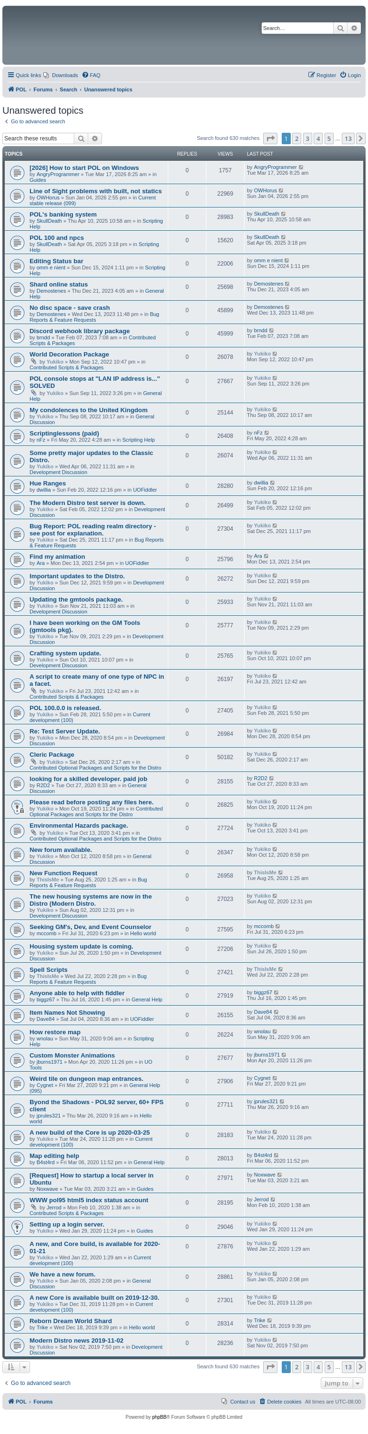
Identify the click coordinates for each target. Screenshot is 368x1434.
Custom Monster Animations (72, 1055)
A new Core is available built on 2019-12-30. (94, 1297)
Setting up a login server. (67, 1224)
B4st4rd (46, 1162)
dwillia (44, 490)
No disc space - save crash (70, 307)
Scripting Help (138, 440)
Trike (42, 1327)
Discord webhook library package (80, 331)
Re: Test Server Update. (65, 731)
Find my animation (57, 556)
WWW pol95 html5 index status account (89, 1200)
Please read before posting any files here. (91, 802)
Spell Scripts (49, 969)
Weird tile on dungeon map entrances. (86, 1078)
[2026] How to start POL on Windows (84, 167)
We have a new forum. (62, 1274)
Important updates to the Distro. (77, 576)
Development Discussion (58, 472)
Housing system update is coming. (81, 946)
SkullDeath (49, 221)
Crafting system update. (65, 653)
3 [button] (307, 138)
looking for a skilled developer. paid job (88, 778)
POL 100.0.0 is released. (65, 708)
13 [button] (348, 138)
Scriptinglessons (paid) (64, 433)
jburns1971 (49, 1062)
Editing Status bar (56, 261)
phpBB (159, 1417)
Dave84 (46, 1019)
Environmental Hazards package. (79, 825)
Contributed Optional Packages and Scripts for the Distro (95, 768)
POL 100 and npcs (57, 237)
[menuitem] (60, 75)
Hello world (143, 933)
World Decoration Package (69, 354)
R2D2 (43, 785)
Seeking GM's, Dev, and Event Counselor (91, 926)
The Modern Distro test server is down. (87, 502)
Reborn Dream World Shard (71, 1321)
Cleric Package (52, 754)
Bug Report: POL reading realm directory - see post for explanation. (93, 530)
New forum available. (61, 849)
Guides (38, 180)
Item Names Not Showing (67, 1012)
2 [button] (296, 138)
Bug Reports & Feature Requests (94, 317)
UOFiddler (145, 490)
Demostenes (51, 291)
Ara (41, 563)
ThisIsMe (48, 879)
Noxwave (47, 1189)
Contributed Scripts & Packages (66, 367)
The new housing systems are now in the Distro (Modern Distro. (91, 900)
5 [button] (329, 138)
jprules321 (49, 1115)
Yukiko (55, 362)
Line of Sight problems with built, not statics (96, 191)
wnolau (45, 1038)
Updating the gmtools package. (76, 599)
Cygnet (45, 1085)
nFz (41, 440)
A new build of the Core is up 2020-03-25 (90, 1132)
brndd (43, 337)
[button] (270, 138)
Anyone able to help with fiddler (77, 993)
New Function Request (63, 873)
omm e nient (51, 267)
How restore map (55, 1032)
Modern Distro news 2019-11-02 (76, 1340)
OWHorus (48, 197)
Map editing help (54, 1155)
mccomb (47, 933)
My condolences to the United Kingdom (89, 410)
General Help (147, 999)
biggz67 (46, 999)
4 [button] (318, 138)
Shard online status (59, 284)
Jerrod (54, 1207)
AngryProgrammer (58, 174)
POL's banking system (63, 214)
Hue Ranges (48, 483)
